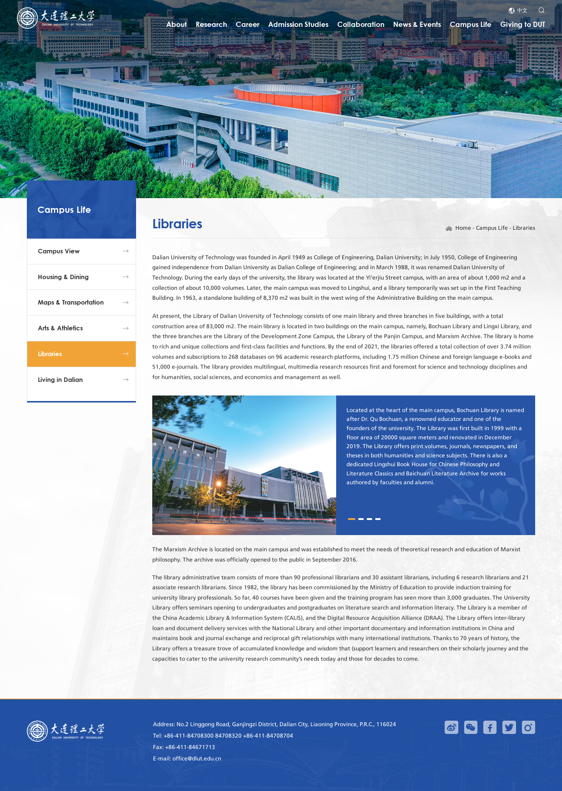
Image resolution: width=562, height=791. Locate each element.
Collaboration (360, 24)
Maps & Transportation (71, 315)
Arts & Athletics (60, 341)
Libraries (50, 366)
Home (463, 229)
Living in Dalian (60, 392)
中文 (522, 10)
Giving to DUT (522, 24)
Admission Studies (298, 24)
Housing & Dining (63, 289)
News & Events (417, 24)
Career (247, 24)
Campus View (59, 264)
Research (211, 24)
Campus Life (470, 24)
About (176, 24)
